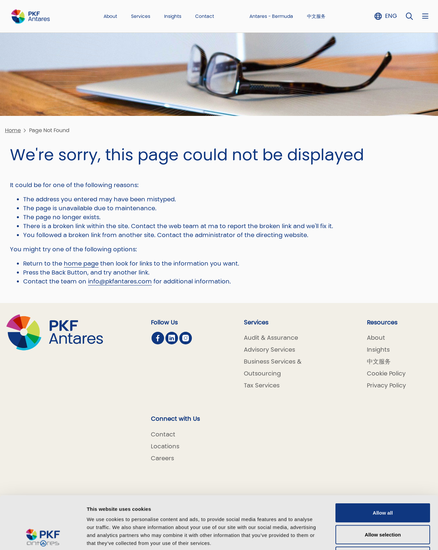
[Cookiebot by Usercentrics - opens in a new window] (43, 537)
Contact (204, 16)
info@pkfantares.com (120, 281)
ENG (391, 16)
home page (81, 263)
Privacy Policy (386, 385)
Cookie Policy (386, 373)
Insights (172, 16)
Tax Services (262, 385)
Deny (383, 506)
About (110, 16)
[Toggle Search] (409, 16)
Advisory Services (269, 349)
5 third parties (137, 509)
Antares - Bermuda (271, 16)
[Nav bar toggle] (425, 16)
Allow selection (383, 485)
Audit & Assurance (271, 337)
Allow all (383, 463)
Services (140, 16)
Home (13, 130)
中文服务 (316, 16)
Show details (347, 537)
